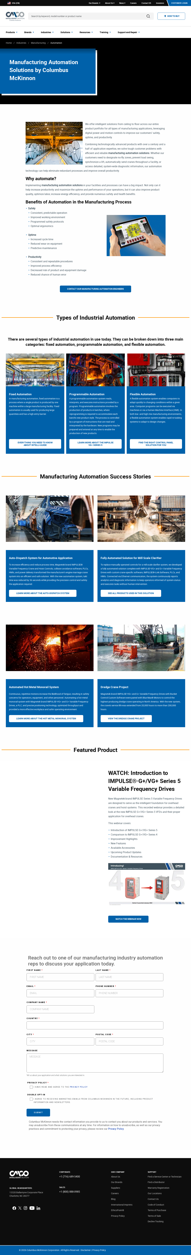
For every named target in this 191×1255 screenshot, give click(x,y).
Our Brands (116, 1182)
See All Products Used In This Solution (131, 593)
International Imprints (121, 1204)
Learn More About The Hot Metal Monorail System (46, 718)
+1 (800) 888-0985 (69, 1191)
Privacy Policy (118, 1215)
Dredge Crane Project (114, 687)
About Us (115, 1176)
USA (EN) (13, 3)
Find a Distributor (156, 1182)
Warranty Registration (158, 1187)
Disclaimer (86, 1250)
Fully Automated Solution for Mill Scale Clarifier (131, 558)
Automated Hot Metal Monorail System (34, 687)
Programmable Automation (86, 394)
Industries (21, 42)
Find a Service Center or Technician (165, 1176)
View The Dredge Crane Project (126, 718)
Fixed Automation (20, 394)
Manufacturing (38, 42)
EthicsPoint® (117, 1210)
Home (9, 42)
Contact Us (153, 1198)
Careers (115, 1193)
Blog (113, 1198)
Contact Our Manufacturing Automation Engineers (95, 288)
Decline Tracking (156, 1221)
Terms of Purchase (157, 1210)
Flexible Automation (143, 394)
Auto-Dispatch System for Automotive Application (41, 558)
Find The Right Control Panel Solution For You (156, 444)
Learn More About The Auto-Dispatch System (42, 593)
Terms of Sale (154, 1215)
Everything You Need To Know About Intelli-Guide (35, 444)
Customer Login (179, 3)
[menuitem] (12, 32)
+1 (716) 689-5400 (69, 1176)
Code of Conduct (156, 1204)
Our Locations (155, 1193)
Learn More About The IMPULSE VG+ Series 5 (95, 444)
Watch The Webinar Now (128, 919)
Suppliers (115, 1187)
